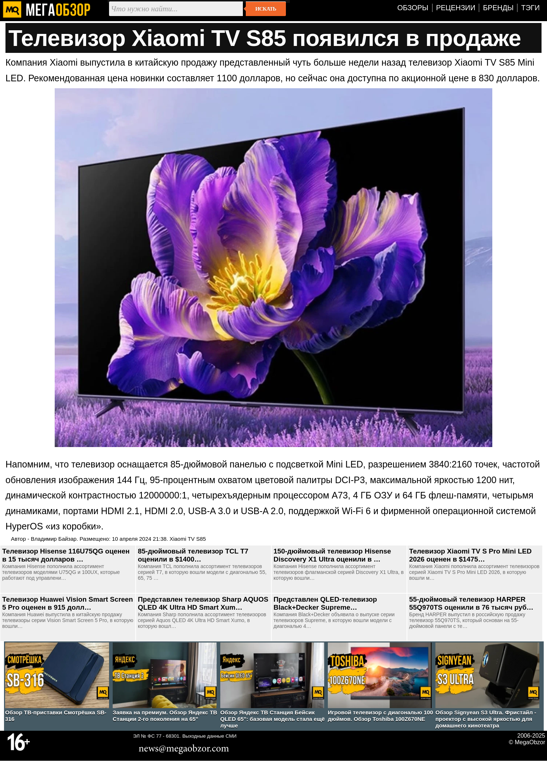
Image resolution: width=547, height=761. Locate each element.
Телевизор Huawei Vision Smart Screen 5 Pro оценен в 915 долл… (67, 603)
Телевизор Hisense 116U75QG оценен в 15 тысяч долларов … (65, 555)
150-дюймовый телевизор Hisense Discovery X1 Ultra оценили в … (332, 555)
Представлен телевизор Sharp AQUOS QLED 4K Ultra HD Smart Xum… (203, 603)
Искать (265, 9)
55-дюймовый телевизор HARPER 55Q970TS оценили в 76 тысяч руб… (471, 603)
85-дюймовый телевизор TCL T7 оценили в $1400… (193, 555)
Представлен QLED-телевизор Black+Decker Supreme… (325, 603)
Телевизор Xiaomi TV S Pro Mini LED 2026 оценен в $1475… (470, 555)
